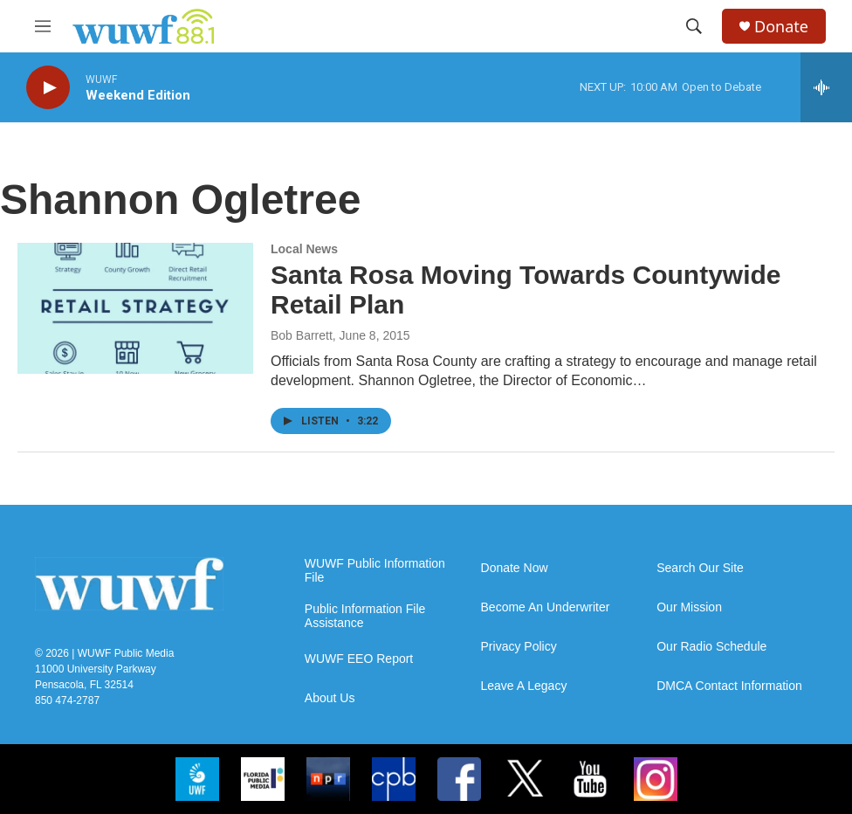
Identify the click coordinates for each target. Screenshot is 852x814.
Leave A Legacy (524, 686)
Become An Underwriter (545, 607)
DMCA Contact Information (729, 686)
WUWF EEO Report (359, 659)
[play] (48, 88)
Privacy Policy (519, 646)
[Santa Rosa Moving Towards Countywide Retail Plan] (135, 308)
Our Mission (689, 607)
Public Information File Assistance (365, 616)
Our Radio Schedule (711, 646)
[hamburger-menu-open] (42, 26)
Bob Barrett (302, 335)
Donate (781, 26)
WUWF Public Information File (375, 570)
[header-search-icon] (694, 26)
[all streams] (826, 87)
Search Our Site (700, 568)
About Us (330, 698)
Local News (304, 249)
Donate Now (514, 568)
